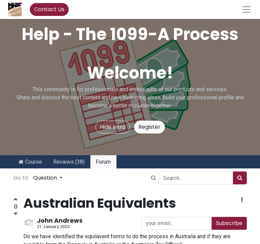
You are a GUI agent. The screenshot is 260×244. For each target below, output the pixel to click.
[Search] (240, 177)
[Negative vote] (15, 214)
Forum (103, 162)
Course (30, 162)
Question (45, 178)
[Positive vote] (15, 200)
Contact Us (49, 9)
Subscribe (229, 223)
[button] (242, 200)
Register (149, 127)
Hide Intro (113, 127)
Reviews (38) (69, 162)
